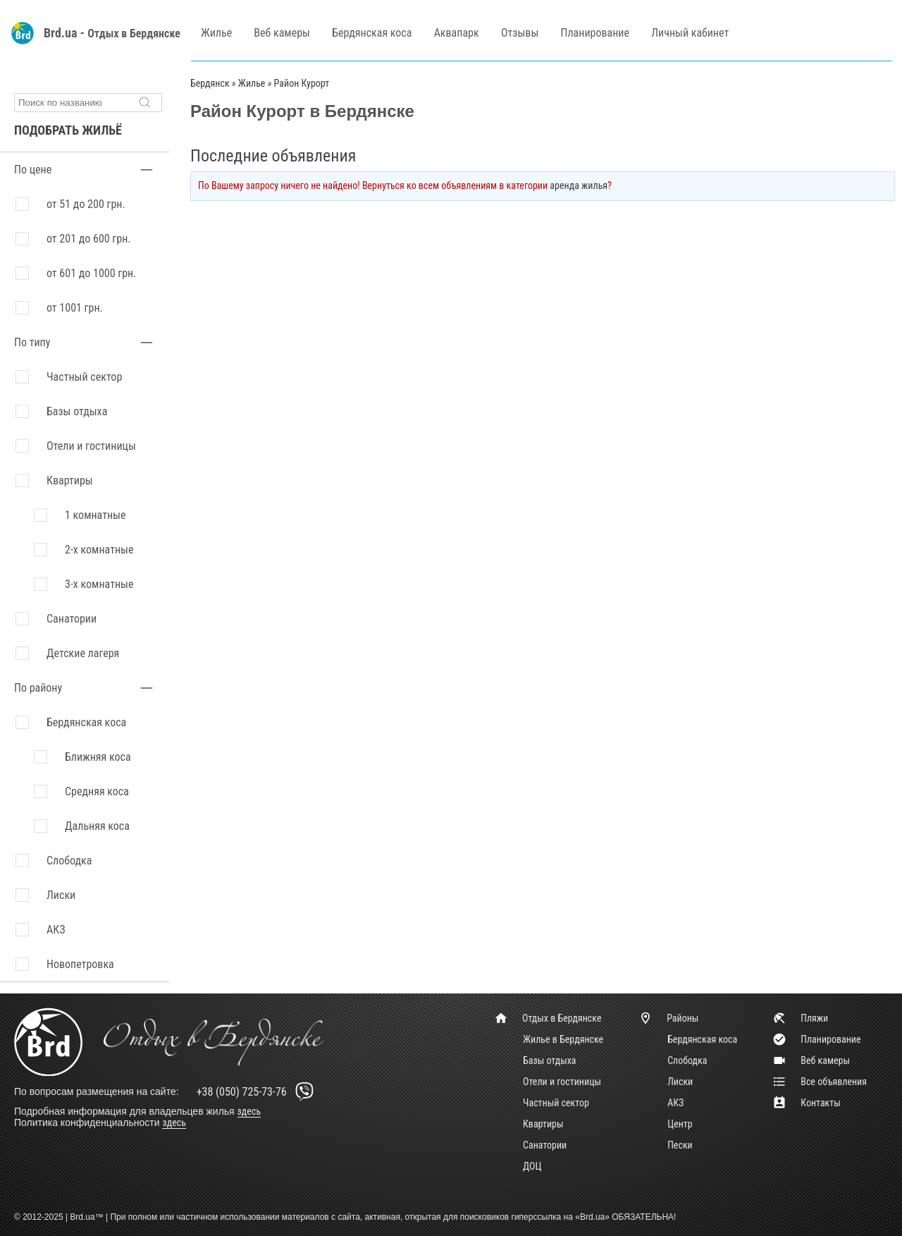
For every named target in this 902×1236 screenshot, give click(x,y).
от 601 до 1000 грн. (91, 273)
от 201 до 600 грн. (89, 238)
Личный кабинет (690, 32)
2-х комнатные (99, 549)
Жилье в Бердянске (563, 1039)
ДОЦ (532, 1166)
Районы (668, 1018)
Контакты (806, 1103)
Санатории (72, 618)
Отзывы (519, 32)
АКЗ (675, 1102)
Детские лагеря (83, 653)
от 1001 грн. (75, 307)
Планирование (595, 32)
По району (38, 688)
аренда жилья (578, 185)
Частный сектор (84, 377)
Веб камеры (282, 32)
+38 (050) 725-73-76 (258, 1091)
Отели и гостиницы (91, 446)
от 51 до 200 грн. (86, 204)
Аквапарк (456, 32)
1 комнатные (95, 515)
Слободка (687, 1060)
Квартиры (70, 480)
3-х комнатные (99, 584)
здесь (249, 1111)
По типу (32, 342)
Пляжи (800, 1018)
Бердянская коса (372, 32)
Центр (680, 1124)
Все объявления (819, 1082)
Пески (680, 1145)
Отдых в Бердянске (133, 33)
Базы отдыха (77, 411)
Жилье (216, 32)
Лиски (680, 1081)
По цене (32, 169)
